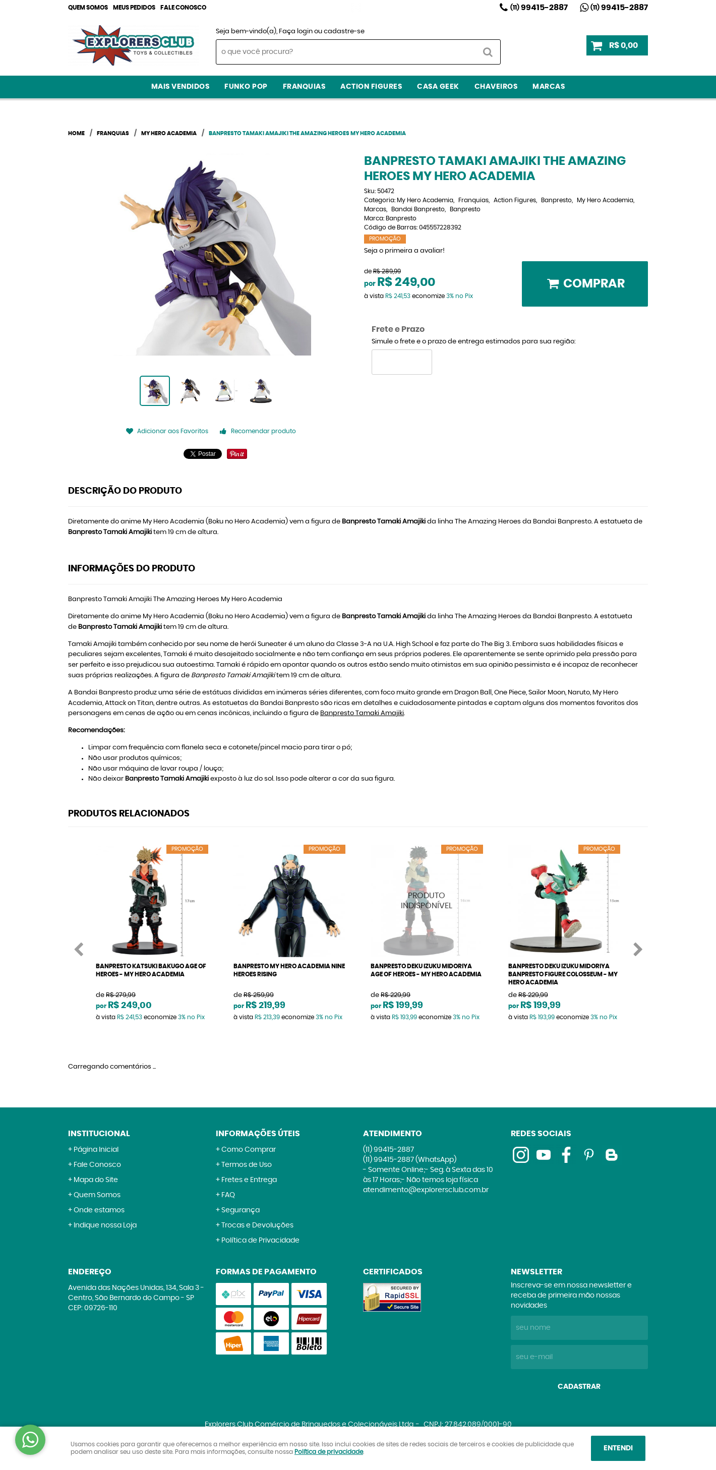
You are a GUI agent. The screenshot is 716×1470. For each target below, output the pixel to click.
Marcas (548, 86)
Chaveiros (496, 86)
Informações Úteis (258, 1134)
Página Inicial (96, 1149)
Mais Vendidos (180, 86)
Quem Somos (88, 8)
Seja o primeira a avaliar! (404, 251)
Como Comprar (248, 1149)
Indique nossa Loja (105, 1225)
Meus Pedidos (134, 8)
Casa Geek (438, 86)
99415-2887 (539, 8)
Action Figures (371, 86)
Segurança (240, 1210)
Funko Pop (246, 86)
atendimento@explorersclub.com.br (426, 1190)
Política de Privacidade (260, 1240)
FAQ (228, 1195)
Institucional (99, 1134)
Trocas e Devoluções (257, 1225)
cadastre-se (344, 31)
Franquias (304, 86)
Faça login (296, 31)
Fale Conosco (183, 8)
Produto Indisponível (427, 901)
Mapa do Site (96, 1180)
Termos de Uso (246, 1164)
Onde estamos (99, 1210)
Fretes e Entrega (249, 1180)
